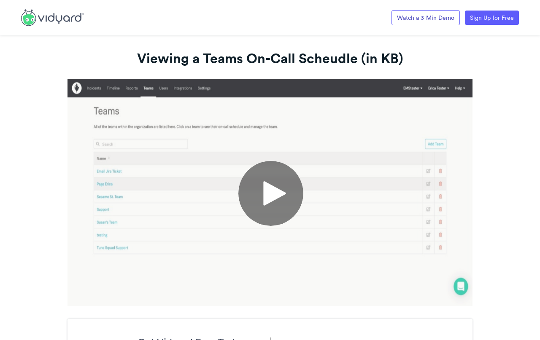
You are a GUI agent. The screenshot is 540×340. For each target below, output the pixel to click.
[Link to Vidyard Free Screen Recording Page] (52, 17)
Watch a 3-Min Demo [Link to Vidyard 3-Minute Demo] (425, 17)
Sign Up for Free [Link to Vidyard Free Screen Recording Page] (492, 17)
